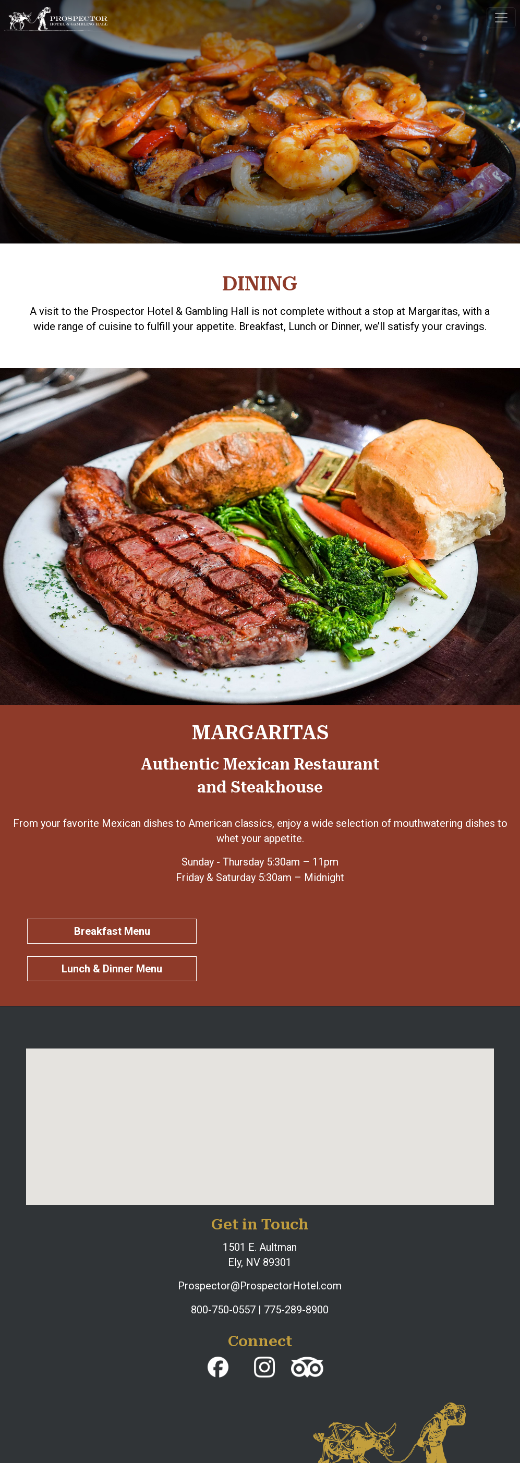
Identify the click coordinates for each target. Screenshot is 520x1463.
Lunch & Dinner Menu (112, 968)
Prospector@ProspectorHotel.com (260, 1285)
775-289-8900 (296, 1309)
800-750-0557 (223, 1309)
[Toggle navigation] (501, 17)
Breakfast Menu (112, 931)
